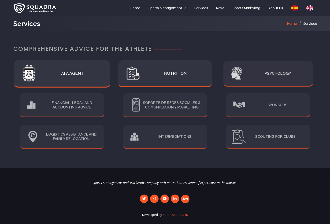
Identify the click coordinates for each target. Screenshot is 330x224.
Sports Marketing (246, 8)
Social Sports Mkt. (175, 215)
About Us (275, 8)
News (220, 8)
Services (201, 8)
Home (135, 8)
